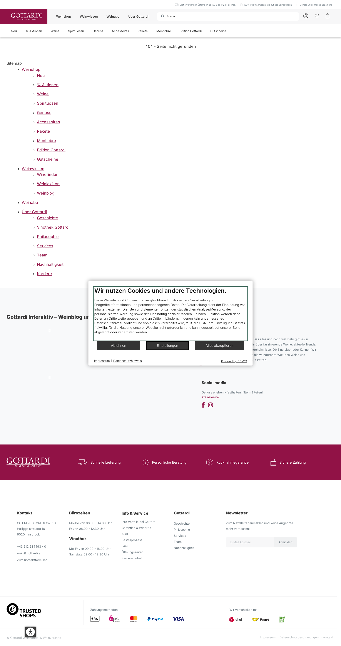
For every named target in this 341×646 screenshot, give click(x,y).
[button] (30, 632)
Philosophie (182, 529)
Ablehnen (118, 346)
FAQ (125, 546)
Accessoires (120, 31)
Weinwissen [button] (89, 16)
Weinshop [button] (63, 16)
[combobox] (182, 16)
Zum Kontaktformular (32, 560)
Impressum (268, 637)
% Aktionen (33, 31)
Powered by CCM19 (234, 361)
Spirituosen (76, 31)
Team (178, 542)
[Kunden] (317, 16)
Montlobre (163, 31)
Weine (55, 31)
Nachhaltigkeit (184, 548)
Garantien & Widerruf (136, 528)
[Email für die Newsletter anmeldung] (250, 542)
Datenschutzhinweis (127, 361)
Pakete (143, 31)
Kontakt (328, 637)
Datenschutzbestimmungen (299, 637)
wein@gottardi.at (29, 553)
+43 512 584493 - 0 (31, 546)
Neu (14, 31)
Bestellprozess (132, 540)
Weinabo (113, 16)
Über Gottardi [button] (138, 16)
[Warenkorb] (327, 15)
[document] (170, 313)
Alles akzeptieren (219, 346)
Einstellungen (167, 346)
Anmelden (285, 542)
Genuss (98, 31)
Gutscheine (218, 31)
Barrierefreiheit (132, 558)
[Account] (305, 15)
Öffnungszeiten (132, 552)
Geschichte (182, 523)
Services (180, 535)
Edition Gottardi (191, 31)
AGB (125, 534)
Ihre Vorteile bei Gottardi (139, 522)
